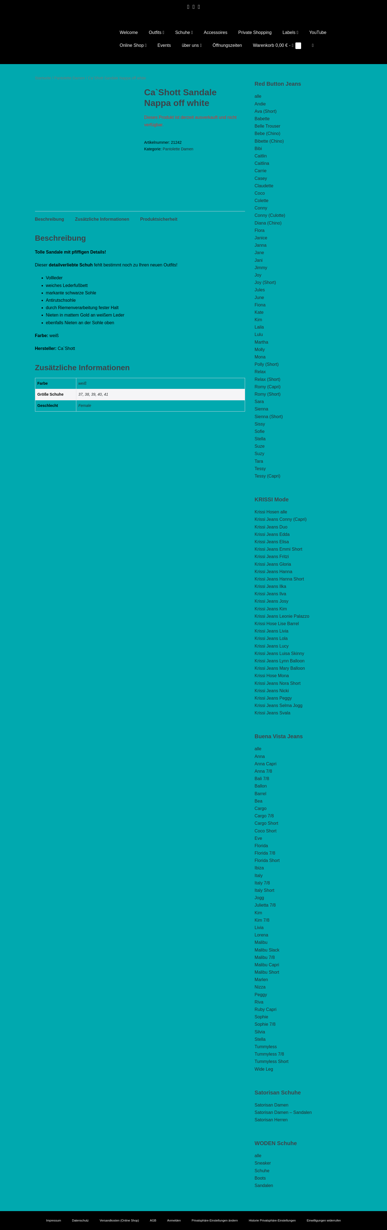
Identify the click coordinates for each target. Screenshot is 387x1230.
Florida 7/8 (265, 853)
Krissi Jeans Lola (271, 638)
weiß (82, 383)
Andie (260, 104)
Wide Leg (264, 1069)
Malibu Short (267, 972)
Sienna (261, 409)
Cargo (261, 808)
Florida (261, 845)
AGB (153, 1220)
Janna (261, 245)
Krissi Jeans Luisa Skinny (279, 653)
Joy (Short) (265, 282)
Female (84, 405)
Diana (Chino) (268, 223)
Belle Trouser (267, 126)
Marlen (261, 979)
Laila (259, 327)
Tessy (260, 468)
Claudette (264, 185)
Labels (290, 32)
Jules (260, 290)
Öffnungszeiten (227, 45)
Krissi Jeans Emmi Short (278, 549)
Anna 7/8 (263, 771)
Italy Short (264, 890)
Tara (259, 461)
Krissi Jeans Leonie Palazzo (282, 616)
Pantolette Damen (69, 78)
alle (258, 96)
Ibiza (259, 868)
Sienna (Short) (269, 416)
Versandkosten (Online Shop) (119, 1220)
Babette (262, 118)
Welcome (129, 32)
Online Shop (133, 45)
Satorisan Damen (272, 1105)
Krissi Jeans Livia (272, 631)
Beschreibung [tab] (49, 219)
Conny (261, 208)
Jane (259, 252)
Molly (260, 349)
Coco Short (266, 831)
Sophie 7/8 (265, 1024)
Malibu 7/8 (265, 957)
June (259, 297)
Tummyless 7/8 (269, 1054)
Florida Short (267, 860)
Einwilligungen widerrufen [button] (324, 1220)
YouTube (318, 32)
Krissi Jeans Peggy (273, 698)
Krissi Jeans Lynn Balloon (280, 661)
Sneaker (263, 1163)
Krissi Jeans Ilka (270, 586)
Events (164, 45)
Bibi (258, 148)
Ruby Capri (266, 1009)
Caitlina (262, 163)
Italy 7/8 (262, 883)
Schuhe (184, 32)
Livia (259, 927)
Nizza (260, 987)
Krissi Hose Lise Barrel (277, 623)
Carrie (261, 170)
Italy (259, 875)
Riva (259, 1002)
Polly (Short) (267, 364)
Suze (259, 446)
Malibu (261, 942)
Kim (258, 319)
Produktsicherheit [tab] (158, 219)
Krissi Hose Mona (272, 675)
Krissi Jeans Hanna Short (279, 579)
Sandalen (264, 1185)
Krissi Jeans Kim (271, 609)
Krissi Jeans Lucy (272, 646)
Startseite (43, 78)
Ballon (261, 786)
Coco (260, 193)
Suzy (259, 453)
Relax (260, 371)
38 (87, 394)
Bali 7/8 (262, 778)
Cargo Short (266, 823)
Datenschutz (80, 1220)
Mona (260, 357)
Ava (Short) (266, 111)
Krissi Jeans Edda (272, 534)
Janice (261, 237)
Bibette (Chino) (269, 141)
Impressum (53, 1220)
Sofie (259, 431)
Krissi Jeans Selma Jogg (278, 705)
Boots (260, 1178)
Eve (258, 838)
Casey (261, 178)
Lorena (261, 935)
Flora (259, 230)
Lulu (259, 334)
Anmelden (174, 1220)
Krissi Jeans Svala (272, 713)
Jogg (259, 897)
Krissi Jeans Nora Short (278, 683)
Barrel (260, 793)
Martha (261, 342)
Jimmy (261, 267)
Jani (259, 260)
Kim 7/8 (262, 920)
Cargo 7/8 (264, 816)
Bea (258, 801)
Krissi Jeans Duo (271, 527)
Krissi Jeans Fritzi (272, 556)
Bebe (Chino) (267, 133)
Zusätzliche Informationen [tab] (102, 219)
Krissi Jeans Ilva (270, 593)
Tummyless (266, 1046)
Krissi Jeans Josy (272, 601)
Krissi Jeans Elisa (272, 541)
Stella (260, 438)
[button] (313, 45)
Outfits (156, 32)
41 (106, 394)
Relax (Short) (267, 379)
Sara (259, 401)
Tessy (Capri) (267, 476)
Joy (258, 275)
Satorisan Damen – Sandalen (283, 1112)
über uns (192, 45)
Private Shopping (255, 32)
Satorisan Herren (271, 1119)
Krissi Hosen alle (271, 512)
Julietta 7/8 (265, 905)
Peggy (261, 994)
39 (93, 394)
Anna (260, 756)
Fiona (260, 305)
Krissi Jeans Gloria (273, 564)
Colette (262, 200)
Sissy (260, 424)
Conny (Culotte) (270, 215)
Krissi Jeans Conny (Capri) (281, 519)
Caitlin (261, 156)
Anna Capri (266, 763)
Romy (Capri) (268, 386)
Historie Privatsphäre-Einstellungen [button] (272, 1220)
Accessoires (215, 32)
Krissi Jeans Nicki (272, 690)
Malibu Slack (267, 950)
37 (80, 394)
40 (100, 394)
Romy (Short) (268, 394)
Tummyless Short (272, 1061)
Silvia (260, 1032)
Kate (259, 312)
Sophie (261, 1017)
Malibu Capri (267, 964)
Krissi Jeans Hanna (273, 571)
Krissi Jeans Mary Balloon (280, 668)
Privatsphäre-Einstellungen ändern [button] (215, 1220)
